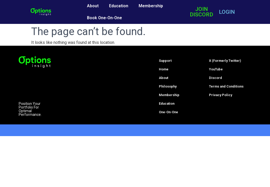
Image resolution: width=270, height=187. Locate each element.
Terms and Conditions (226, 86)
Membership (151, 5)
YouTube (216, 69)
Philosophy (168, 86)
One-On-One (168, 112)
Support (165, 61)
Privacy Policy (220, 95)
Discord (215, 78)
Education (118, 5)
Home (163, 69)
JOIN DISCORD (201, 12)
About (93, 5)
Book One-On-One (104, 17)
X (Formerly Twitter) (225, 61)
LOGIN (227, 12)
